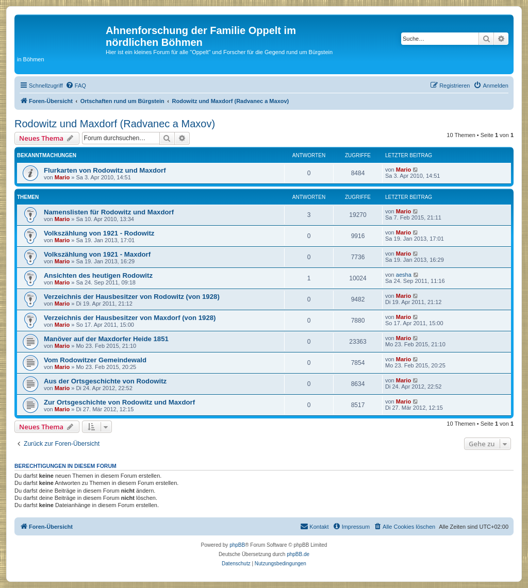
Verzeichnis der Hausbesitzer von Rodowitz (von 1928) (132, 296)
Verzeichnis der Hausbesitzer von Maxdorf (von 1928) (130, 318)
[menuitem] (75, 85)
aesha (403, 275)
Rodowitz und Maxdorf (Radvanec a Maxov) (114, 123)
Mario (62, 177)
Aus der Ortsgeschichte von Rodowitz (105, 381)
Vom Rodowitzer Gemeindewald (95, 360)
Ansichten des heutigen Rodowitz (98, 275)
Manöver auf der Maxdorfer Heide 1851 (106, 339)
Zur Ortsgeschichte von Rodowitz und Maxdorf (119, 402)
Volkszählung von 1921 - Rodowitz (99, 233)
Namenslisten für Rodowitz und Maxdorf (109, 212)
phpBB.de (298, 554)
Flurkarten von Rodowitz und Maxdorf (105, 170)
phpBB (237, 545)
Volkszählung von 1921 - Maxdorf (97, 254)
